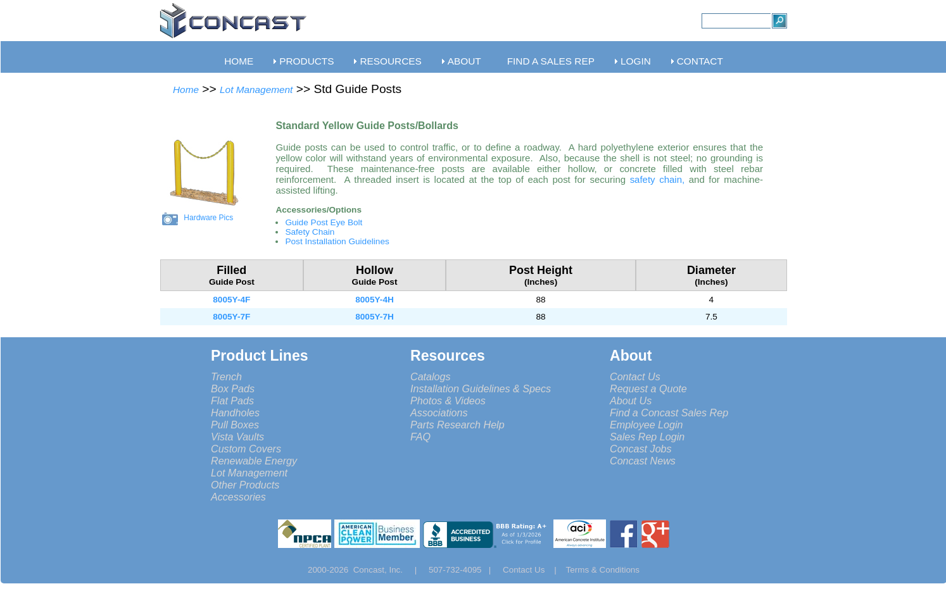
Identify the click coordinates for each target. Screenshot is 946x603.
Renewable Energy (254, 460)
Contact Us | (534, 570)
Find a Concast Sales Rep (669, 412)
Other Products (245, 484)
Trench (226, 376)
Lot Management (256, 89)
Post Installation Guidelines (337, 241)
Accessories (238, 496)
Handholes (235, 412)
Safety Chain (309, 232)
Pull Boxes (235, 424)
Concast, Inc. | (388, 570)
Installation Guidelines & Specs (480, 388)
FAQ (420, 436)
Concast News (643, 460)
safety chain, (659, 179)
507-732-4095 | (464, 570)
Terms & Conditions (603, 570)
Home (186, 89)
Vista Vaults (237, 436)
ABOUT (464, 61)
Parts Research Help (457, 424)
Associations (438, 412)
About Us (631, 400)
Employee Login (646, 424)
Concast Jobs (641, 448)
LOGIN (636, 61)
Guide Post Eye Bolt (323, 222)
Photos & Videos (448, 400)
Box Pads (233, 388)
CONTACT (700, 61)
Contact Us (635, 376)
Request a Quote (648, 388)
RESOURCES (390, 61)
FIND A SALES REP (551, 61)
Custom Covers (246, 448)
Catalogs (430, 376)
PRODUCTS (306, 61)
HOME (238, 61)
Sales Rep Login (647, 436)
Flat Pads (232, 400)
